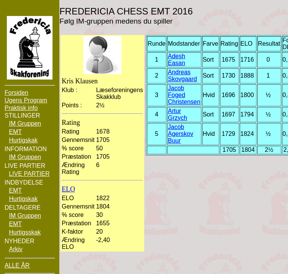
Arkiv (15, 249)
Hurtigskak (23, 140)
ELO (68, 189)
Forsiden (16, 92)
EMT (15, 132)
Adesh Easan (176, 59)
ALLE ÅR (17, 265)
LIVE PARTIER (29, 173)
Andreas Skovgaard (182, 75)
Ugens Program (26, 100)
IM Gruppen (25, 123)
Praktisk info (21, 108)
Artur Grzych (177, 114)
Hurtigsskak (25, 232)
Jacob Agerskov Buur (180, 134)
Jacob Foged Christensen (184, 95)
